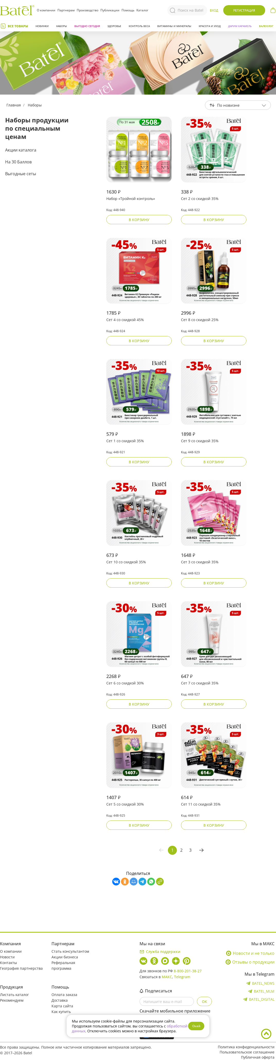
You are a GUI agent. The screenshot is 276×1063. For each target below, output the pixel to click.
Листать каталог (14, 994)
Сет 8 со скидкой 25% (200, 319)
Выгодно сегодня (87, 26)
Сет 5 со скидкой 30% (125, 804)
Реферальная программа (63, 965)
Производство (87, 10)
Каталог (142, 10)
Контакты (8, 962)
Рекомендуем (11, 1000)
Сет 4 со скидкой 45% (125, 319)
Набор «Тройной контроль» (130, 198)
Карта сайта (62, 1005)
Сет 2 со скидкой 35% (200, 198)
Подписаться (156, 991)
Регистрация (244, 10)
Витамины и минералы (174, 26)
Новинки (42, 26)
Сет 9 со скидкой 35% (200, 440)
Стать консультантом (70, 951)
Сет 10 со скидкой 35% (126, 561)
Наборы (61, 26)
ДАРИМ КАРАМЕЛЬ (240, 26)
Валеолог (266, 26)
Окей (196, 1026)
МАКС (167, 976)
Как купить (61, 1011)
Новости (7, 957)
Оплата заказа (64, 994)
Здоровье (114, 26)
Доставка (59, 1000)
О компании (46, 10)
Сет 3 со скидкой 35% (200, 561)
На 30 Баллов (18, 162)
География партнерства (21, 968)
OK (204, 1001)
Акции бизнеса (64, 957)
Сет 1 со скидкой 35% (125, 440)
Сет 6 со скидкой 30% (125, 683)
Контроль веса (139, 26)
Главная (13, 105)
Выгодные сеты (20, 174)
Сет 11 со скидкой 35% (201, 804)
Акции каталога (20, 150)
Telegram (182, 976)
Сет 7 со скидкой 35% (200, 683)
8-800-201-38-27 (188, 970)
